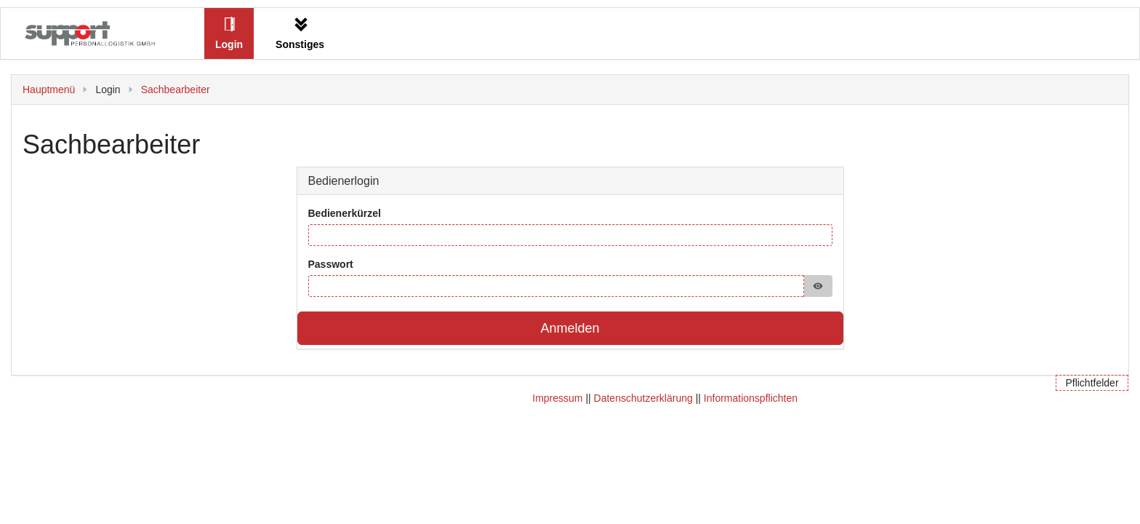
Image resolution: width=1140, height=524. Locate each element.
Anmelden (569, 328)
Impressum (557, 398)
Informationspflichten (751, 398)
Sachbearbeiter (175, 89)
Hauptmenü (49, 89)
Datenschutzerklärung (643, 398)
